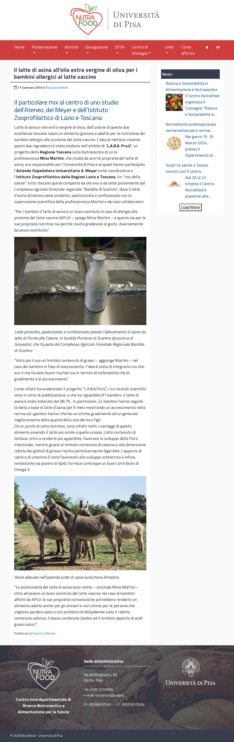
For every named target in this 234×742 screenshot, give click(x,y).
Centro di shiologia (141, 50)
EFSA (120, 49)
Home (19, 47)
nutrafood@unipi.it (109, 695)
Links (169, 49)
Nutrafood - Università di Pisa (42, 735)
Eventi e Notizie (44, 633)
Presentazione (44, 49)
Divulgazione (96, 49)
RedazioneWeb (57, 87)
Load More (190, 207)
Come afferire (188, 50)
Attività (71, 49)
